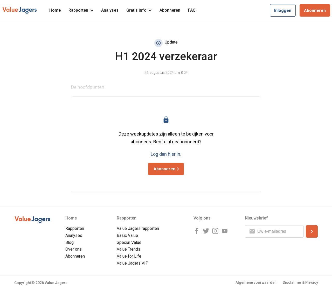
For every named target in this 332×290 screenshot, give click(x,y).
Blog (69, 242)
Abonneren (170, 10)
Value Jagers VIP (132, 263)
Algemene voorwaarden (256, 282)
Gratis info (139, 10)
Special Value (129, 242)
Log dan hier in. (166, 154)
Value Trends (128, 249)
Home (55, 10)
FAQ (192, 10)
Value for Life (129, 256)
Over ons (73, 249)
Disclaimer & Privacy (300, 282)
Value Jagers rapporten (138, 228)
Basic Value (127, 235)
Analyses (110, 10)
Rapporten (80, 10)
